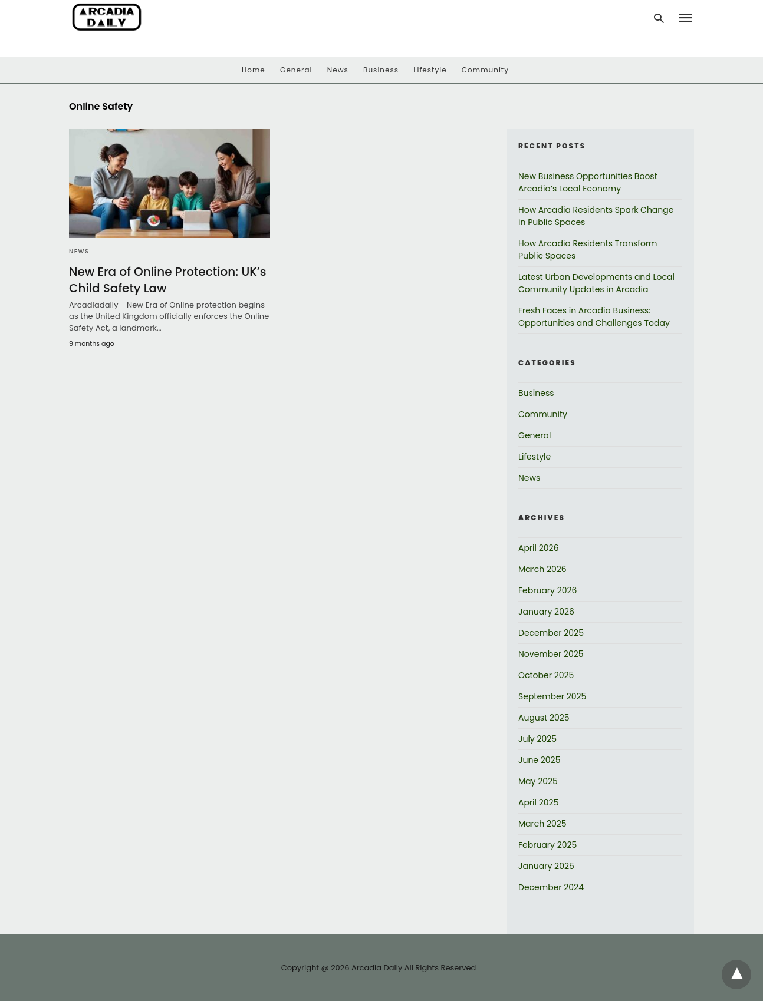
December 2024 (551, 887)
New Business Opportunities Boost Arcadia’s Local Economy (587, 182)
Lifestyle (429, 70)
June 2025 (539, 760)
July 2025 (537, 739)
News (337, 70)
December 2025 (551, 633)
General (296, 70)
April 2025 (538, 802)
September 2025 (552, 696)
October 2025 (546, 675)
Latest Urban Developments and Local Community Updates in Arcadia (596, 283)
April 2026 (538, 548)
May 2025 (538, 781)
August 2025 (544, 718)
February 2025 (547, 845)
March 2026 (542, 569)
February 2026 (547, 590)
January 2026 (546, 611)
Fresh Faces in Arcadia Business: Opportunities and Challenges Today (594, 317)
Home (253, 70)
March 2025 (542, 824)
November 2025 (551, 654)
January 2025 (546, 866)
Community (485, 70)
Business (381, 70)
